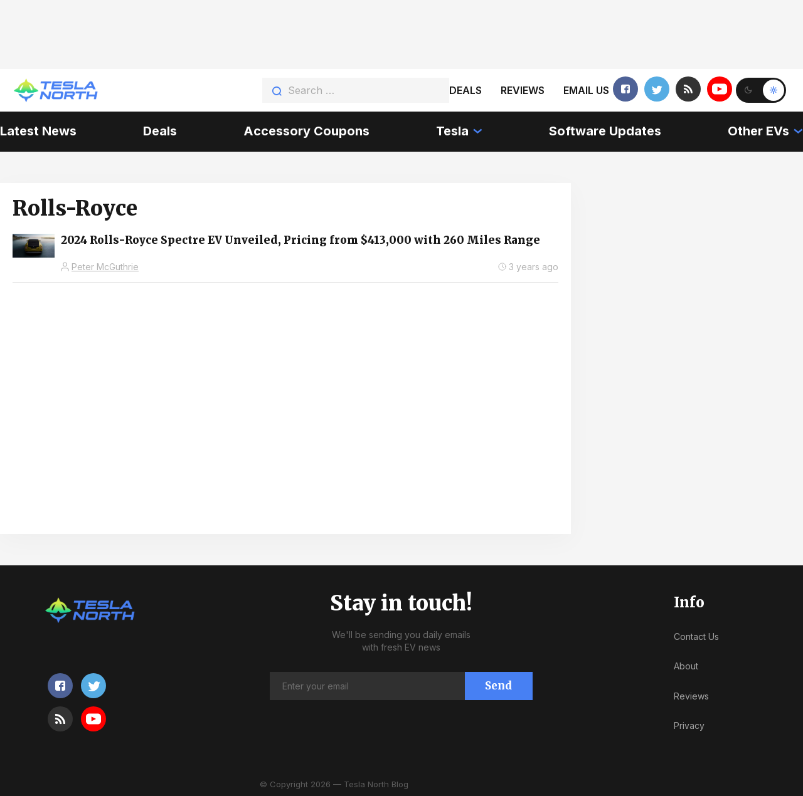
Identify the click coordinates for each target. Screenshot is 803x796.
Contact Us (696, 636)
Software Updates (605, 131)
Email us (586, 90)
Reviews (523, 90)
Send (498, 686)
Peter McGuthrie (105, 266)
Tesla (452, 131)
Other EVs (758, 131)
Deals (465, 90)
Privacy (689, 725)
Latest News (38, 131)
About (686, 666)
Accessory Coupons (306, 131)
